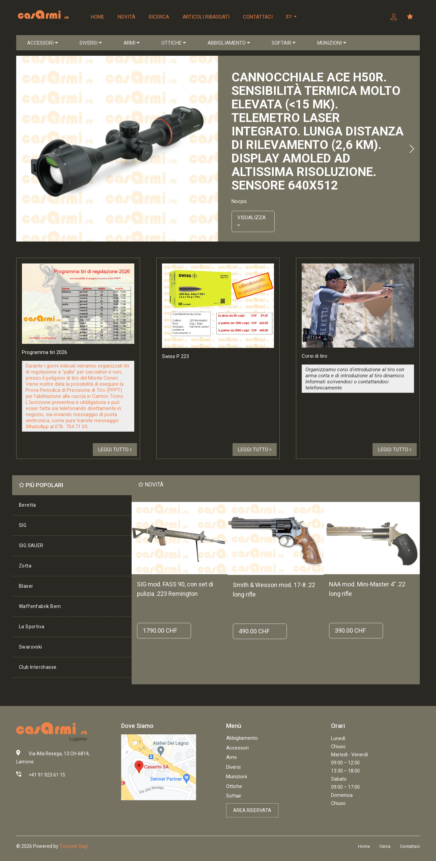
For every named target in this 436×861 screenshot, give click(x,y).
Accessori (237, 748)
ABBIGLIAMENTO (229, 43)
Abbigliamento (242, 738)
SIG (22, 525)
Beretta (27, 505)
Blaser (26, 586)
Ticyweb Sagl (73, 846)
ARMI (132, 43)
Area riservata (252, 810)
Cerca (384, 846)
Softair (233, 796)
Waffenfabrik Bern (40, 606)
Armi (231, 757)
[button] (291, 17)
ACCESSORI (42, 43)
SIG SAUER (31, 545)
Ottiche (234, 786)
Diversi (233, 767)
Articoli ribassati (206, 17)
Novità (126, 17)
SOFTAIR (284, 43)
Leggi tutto (115, 450)
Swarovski (30, 647)
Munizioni (236, 777)
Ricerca (159, 17)
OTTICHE (173, 43)
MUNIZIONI (331, 43)
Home (97, 17)
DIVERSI (91, 43)
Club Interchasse (37, 667)
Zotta (25, 565)
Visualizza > (251, 221)
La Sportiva (31, 626)
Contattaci (258, 17)
